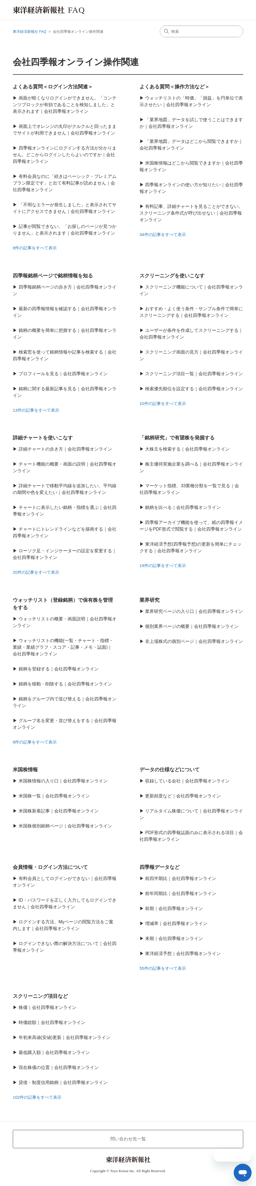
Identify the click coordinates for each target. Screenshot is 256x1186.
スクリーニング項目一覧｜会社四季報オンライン (194, 373)
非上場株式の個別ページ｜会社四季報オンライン (194, 641)
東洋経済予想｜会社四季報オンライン (183, 953)
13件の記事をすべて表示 (36, 410)
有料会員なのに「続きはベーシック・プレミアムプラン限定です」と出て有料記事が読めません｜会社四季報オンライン (64, 183)
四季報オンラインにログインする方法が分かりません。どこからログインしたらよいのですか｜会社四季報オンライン (64, 155)
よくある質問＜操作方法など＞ (175, 86)
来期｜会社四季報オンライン (174, 938)
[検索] (201, 31)
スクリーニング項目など (40, 996)
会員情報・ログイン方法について (50, 867)
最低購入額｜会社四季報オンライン (54, 1052)
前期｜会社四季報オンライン (174, 908)
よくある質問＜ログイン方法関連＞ (53, 86)
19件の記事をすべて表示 (163, 565)
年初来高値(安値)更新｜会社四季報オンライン (65, 1037)
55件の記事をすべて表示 (163, 968)
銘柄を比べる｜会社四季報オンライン (183, 507)
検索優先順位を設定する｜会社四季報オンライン (194, 388)
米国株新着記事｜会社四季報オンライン (59, 811)
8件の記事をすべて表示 (35, 247)
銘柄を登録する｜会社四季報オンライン (59, 669)
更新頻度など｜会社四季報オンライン (183, 796)
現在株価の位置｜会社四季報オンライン (59, 1067)
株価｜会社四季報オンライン (47, 1007)
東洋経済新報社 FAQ (29, 31)
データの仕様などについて (170, 769)
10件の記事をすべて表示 (163, 403)
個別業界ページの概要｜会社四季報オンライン (191, 626)
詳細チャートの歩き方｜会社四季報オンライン (65, 449)
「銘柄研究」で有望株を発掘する (177, 438)
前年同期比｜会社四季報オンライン (180, 893)
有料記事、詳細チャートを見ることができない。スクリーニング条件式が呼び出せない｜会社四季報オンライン (191, 213)
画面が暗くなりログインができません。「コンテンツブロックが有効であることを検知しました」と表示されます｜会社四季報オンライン (64, 105)
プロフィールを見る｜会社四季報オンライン (63, 373)
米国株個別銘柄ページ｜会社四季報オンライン (65, 826)
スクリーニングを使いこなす (172, 276)
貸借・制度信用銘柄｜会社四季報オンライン (63, 1082)
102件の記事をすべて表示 (37, 1097)
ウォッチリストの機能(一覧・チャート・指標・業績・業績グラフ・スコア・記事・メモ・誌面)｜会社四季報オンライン (63, 647)
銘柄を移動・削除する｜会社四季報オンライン (65, 684)
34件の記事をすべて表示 (163, 234)
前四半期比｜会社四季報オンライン (180, 878)
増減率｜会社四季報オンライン (176, 923)
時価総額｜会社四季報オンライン (52, 1022)
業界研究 (150, 600)
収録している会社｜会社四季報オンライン (187, 781)
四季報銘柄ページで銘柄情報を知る (53, 276)
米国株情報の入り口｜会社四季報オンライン (63, 781)
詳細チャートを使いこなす (43, 438)
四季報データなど (160, 867)
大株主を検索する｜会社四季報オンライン (187, 449)
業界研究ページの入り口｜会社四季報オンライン (194, 611)
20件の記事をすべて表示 (36, 572)
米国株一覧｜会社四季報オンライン (54, 796)
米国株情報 (25, 769)
